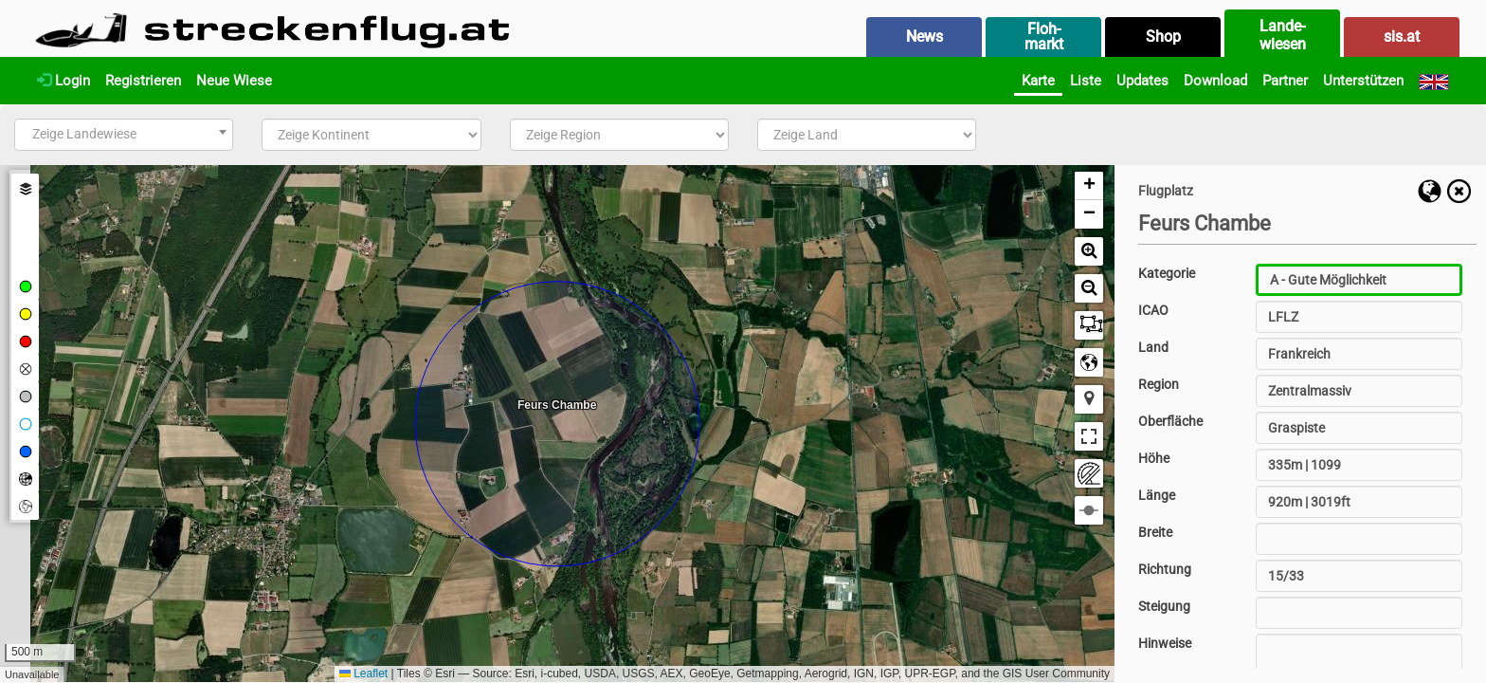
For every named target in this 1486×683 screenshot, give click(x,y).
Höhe (1153, 458)
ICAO (1153, 310)
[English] (1434, 80)
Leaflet (363, 673)
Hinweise (1164, 643)
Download (1215, 80)
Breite (1155, 532)
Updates (1142, 80)
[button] (1089, 186)
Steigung (1164, 606)
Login (63, 80)
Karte (1038, 80)
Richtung (1164, 569)
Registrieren (143, 80)
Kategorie (1166, 273)
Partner (1285, 80)
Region (1158, 384)
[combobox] (123, 135)
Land (1153, 347)
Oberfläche (1170, 421)
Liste (1085, 80)
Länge (1156, 495)
